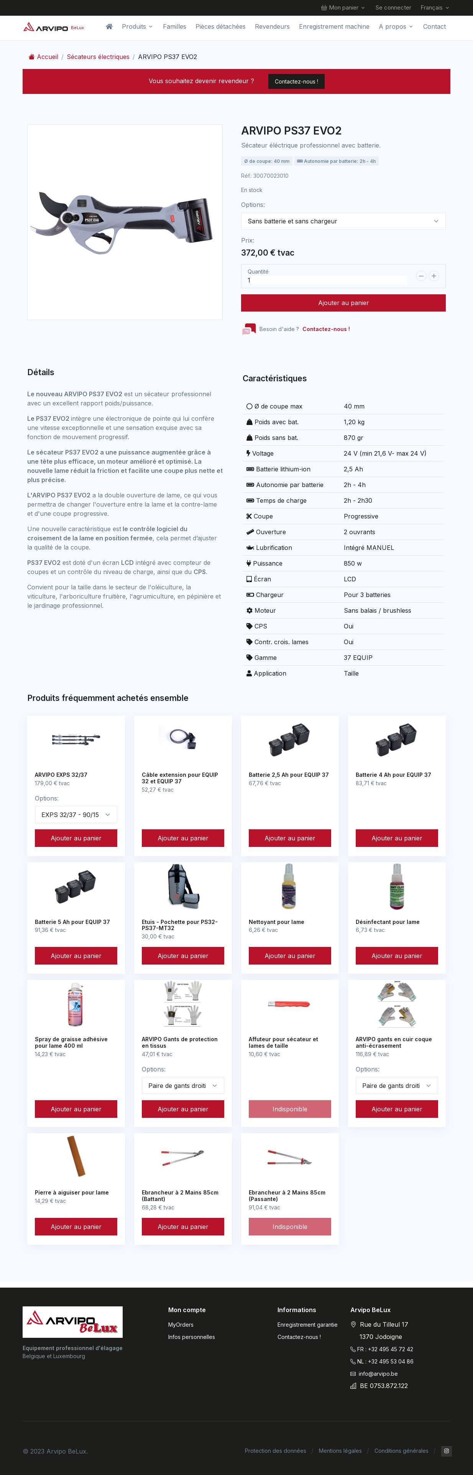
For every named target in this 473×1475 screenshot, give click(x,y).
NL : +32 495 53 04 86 (382, 1361)
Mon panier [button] (339, 7)
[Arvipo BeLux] (53, 26)
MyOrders (181, 1324)
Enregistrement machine (334, 26)
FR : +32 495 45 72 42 (381, 1349)
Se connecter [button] (393, 7)
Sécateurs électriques (98, 57)
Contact (434, 26)
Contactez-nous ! (296, 81)
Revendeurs (272, 26)
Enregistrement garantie (308, 1324)
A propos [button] (392, 26)
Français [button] (431, 7)
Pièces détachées (220, 26)
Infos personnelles (191, 1337)
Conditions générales (401, 1450)
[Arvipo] (73, 1322)
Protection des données (275, 1450)
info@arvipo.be (374, 1373)
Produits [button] (134, 26)
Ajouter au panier (343, 303)
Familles (174, 26)
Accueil (43, 57)
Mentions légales (340, 1450)
